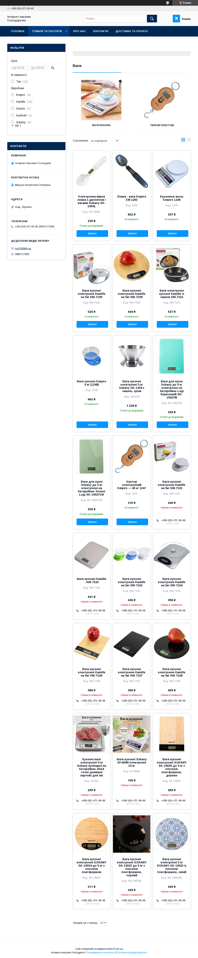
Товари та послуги (47, 31)
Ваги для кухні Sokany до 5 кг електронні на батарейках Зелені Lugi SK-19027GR (91, 488)
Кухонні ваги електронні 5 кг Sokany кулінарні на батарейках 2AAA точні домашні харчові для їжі (91, 767)
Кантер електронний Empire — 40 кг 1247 (131, 485)
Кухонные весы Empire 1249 (171, 198)
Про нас (79, 31)
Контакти (100, 31)
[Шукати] (152, 18)
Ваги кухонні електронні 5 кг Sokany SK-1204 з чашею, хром (131, 386)
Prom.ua (118, 949)
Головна (17, 31)
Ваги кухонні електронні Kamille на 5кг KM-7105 (91, 294)
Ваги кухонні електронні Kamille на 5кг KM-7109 (131, 294)
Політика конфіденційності (131, 952)
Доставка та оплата (132, 31)
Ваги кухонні (101, 125)
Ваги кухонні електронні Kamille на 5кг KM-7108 (171, 672)
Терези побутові (162, 125)
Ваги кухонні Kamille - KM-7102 (91, 580)
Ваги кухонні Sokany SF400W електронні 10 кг (132, 762)
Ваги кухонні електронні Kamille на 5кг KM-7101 (171, 485)
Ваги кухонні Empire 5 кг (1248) (91, 383)
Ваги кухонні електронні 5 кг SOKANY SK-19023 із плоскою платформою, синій (171, 866)
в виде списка (189, 140)
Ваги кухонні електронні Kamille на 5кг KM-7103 (131, 582)
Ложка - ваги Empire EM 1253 (131, 198)
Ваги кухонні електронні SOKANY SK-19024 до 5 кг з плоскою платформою (91, 866)
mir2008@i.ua (23, 248)
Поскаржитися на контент (100, 952)
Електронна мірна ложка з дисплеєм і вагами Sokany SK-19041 (91, 201)
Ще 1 (18, 125)
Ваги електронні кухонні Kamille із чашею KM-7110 (171, 294)
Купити (92, 233)
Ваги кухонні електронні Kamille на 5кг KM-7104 (171, 582)
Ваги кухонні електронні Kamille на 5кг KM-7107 (131, 672)
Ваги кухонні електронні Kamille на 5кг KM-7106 (91, 672)
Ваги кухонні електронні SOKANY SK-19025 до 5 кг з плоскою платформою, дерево (172, 767)
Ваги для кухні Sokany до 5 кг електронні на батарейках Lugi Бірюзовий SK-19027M (172, 389)
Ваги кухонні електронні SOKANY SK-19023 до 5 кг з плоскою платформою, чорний (132, 867)
